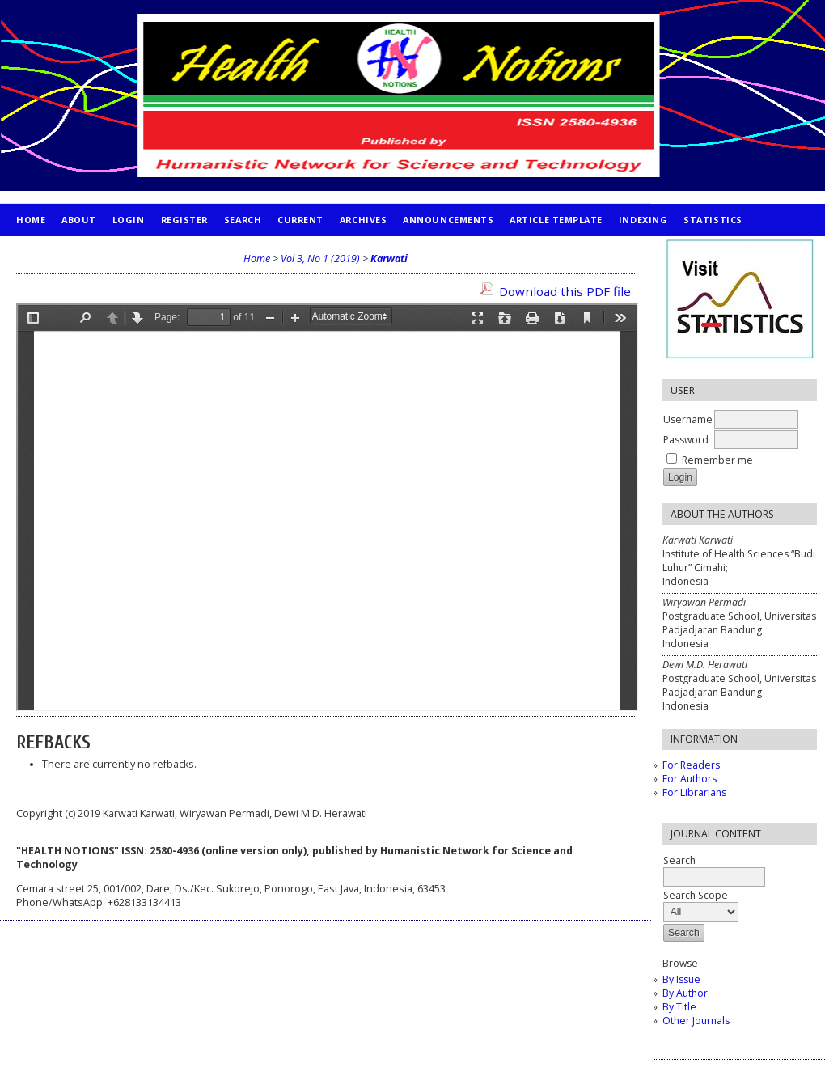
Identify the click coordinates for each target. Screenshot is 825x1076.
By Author (685, 993)
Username (688, 419)
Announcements (448, 220)
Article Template (556, 220)
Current (300, 220)
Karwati (389, 258)
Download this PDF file (565, 291)
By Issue (681, 979)
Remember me (717, 460)
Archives (363, 220)
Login (128, 220)
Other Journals (696, 1020)
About (78, 220)
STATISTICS (712, 220)
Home (30, 220)
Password (686, 440)
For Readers (691, 765)
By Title (679, 1007)
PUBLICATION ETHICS (69, 252)
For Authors (689, 779)
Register (184, 220)
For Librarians (694, 792)
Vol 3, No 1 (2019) (320, 258)
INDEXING (643, 220)
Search (242, 220)
